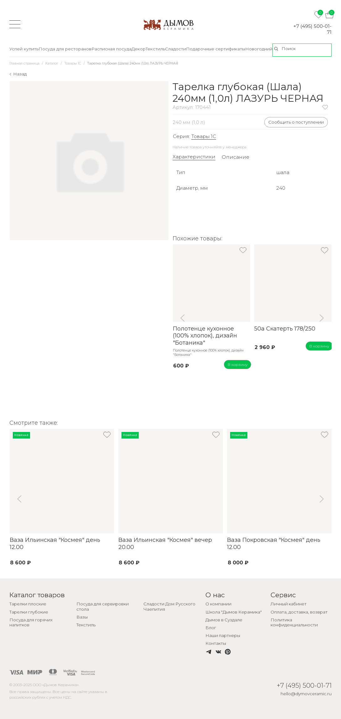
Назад (20, 73)
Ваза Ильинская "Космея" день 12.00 (54, 544)
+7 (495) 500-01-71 (312, 29)
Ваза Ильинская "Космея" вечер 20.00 (165, 544)
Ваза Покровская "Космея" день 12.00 (273, 544)
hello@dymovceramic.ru (306, 693)
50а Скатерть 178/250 (284, 328)
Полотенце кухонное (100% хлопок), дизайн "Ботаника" (205, 335)
